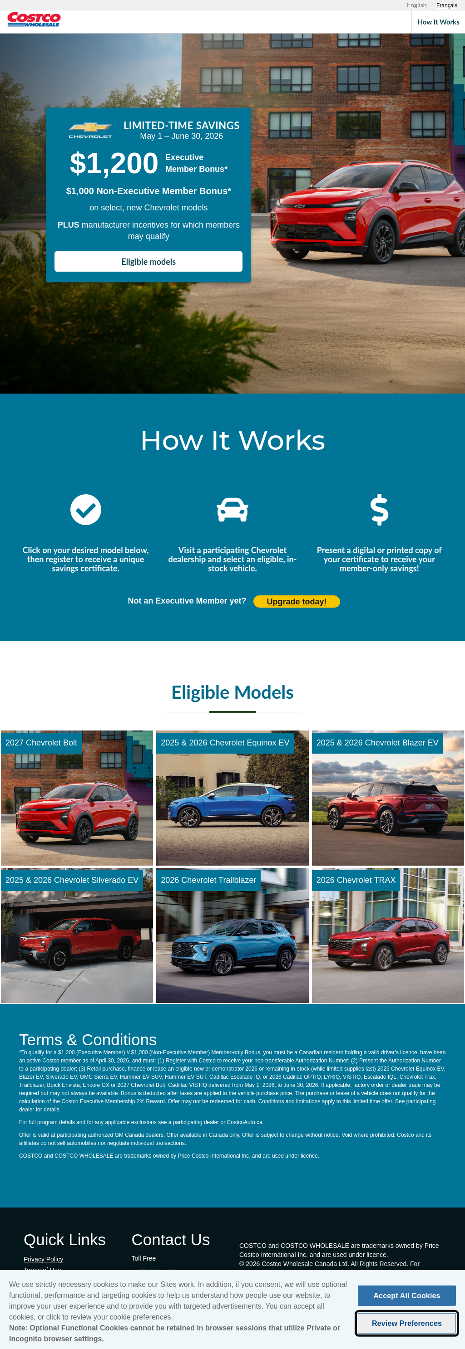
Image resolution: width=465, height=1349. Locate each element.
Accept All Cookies (406, 1296)
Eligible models (149, 262)
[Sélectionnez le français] (446, 5)
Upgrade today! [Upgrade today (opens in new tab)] (297, 601)
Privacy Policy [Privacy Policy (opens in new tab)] (43, 1259)
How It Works (438, 22)
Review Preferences (407, 1323)
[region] (232, 1309)
